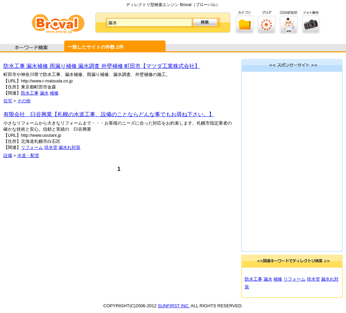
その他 (23, 100)
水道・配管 (28, 155)
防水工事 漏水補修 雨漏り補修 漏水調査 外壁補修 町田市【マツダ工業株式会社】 (101, 66)
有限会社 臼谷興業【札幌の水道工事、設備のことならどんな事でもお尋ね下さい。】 (108, 114)
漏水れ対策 (69, 147)
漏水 (44, 93)
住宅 (7, 100)
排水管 (50, 147)
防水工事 (30, 93)
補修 (54, 93)
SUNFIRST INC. (174, 305)
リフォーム (32, 147)
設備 (7, 155)
